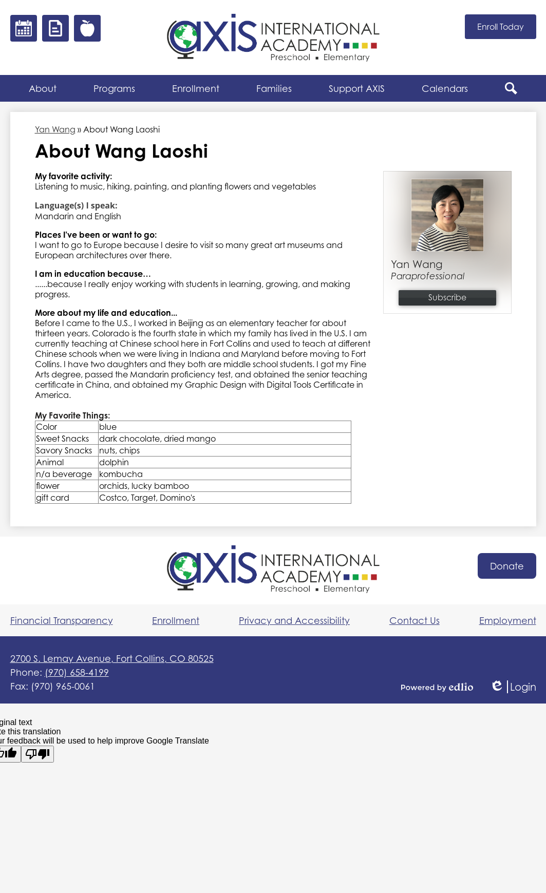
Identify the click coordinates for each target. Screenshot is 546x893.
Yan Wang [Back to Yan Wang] (55, 129)
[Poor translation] (37, 754)
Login (512, 686)
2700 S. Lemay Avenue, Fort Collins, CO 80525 (112, 658)
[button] (43, 88)
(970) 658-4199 (77, 672)
